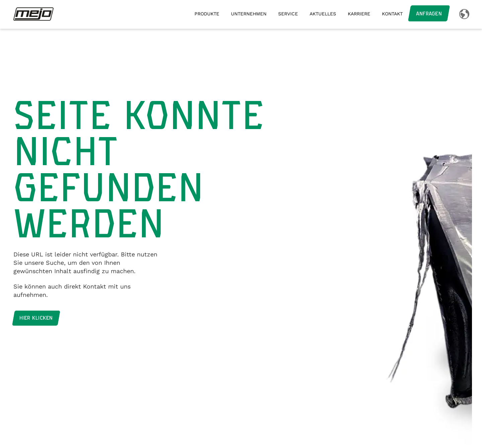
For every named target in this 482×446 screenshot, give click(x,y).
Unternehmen (248, 13)
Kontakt (392, 13)
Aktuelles (323, 13)
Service (288, 13)
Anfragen (429, 13)
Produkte (206, 13)
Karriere (359, 13)
